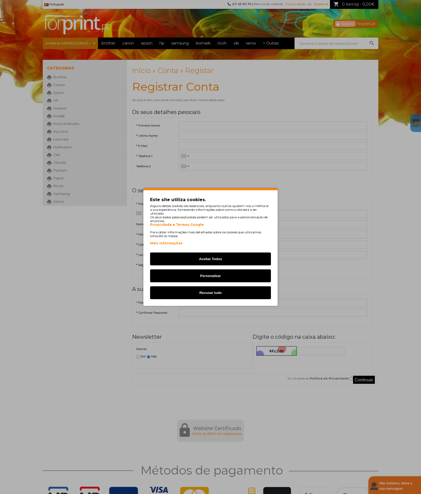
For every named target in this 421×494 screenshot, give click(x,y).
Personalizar (210, 276)
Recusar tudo (210, 293)
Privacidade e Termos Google (177, 225)
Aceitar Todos (210, 259)
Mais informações (166, 243)
